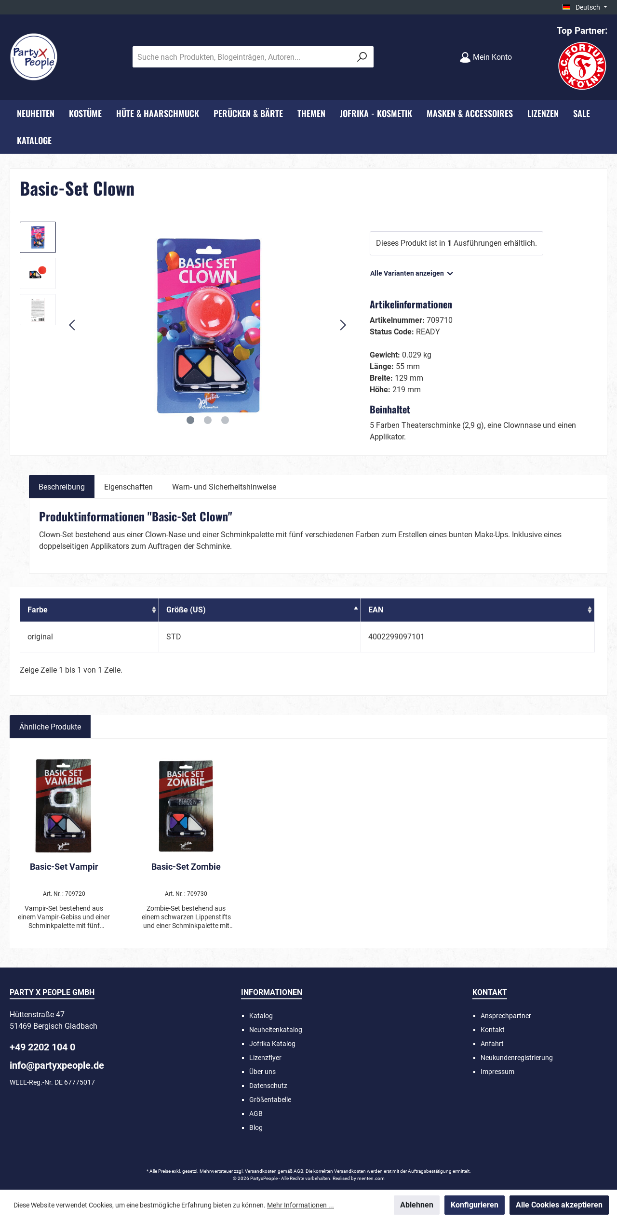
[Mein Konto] (485, 57)
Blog (256, 1127)
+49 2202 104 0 (42, 1047)
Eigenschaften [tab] (128, 486)
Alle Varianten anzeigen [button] (412, 271)
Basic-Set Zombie (186, 867)
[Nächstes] (342, 325)
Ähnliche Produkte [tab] (50, 726)
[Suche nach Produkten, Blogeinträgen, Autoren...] (242, 56)
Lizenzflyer (265, 1057)
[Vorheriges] (73, 325)
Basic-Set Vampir (64, 867)
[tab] (61, 486)
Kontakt (493, 1030)
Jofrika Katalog (272, 1044)
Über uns (262, 1071)
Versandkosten (261, 1171)
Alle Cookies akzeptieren (559, 1204)
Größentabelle (270, 1099)
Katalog (261, 1016)
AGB (256, 1113)
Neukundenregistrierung (517, 1057)
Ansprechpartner (506, 1016)
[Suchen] (362, 56)
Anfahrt (492, 1044)
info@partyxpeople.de (57, 1065)
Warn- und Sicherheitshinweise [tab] (224, 486)
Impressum (497, 1071)
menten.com (371, 1178)
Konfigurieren (474, 1204)
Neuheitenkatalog (275, 1030)
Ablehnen (416, 1204)
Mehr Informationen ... (300, 1205)
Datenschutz (268, 1085)
